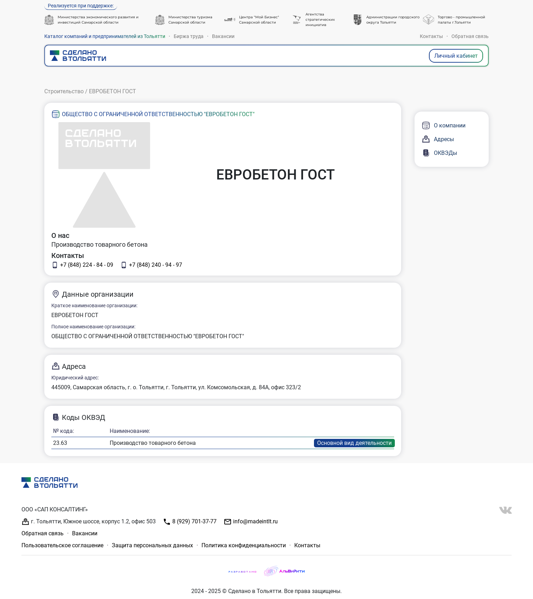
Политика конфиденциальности (243, 545)
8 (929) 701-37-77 (190, 522)
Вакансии (223, 36)
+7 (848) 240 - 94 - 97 (151, 265)
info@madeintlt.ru (251, 522)
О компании (443, 125)
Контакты (431, 36)
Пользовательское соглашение (62, 545)
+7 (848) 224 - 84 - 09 (82, 265)
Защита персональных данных (152, 545)
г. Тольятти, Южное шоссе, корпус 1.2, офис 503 (88, 522)
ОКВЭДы (439, 153)
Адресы (438, 139)
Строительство (64, 91)
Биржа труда (189, 36)
